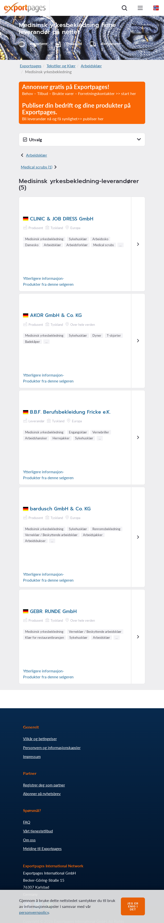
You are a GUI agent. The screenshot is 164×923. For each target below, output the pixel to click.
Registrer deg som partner (44, 785)
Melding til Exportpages (42, 848)
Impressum (32, 756)
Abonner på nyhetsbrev (42, 793)
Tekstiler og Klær (61, 65)
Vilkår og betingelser (40, 738)
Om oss (29, 840)
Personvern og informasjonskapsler (52, 747)
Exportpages (30, 65)
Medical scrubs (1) (36, 167)
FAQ (26, 822)
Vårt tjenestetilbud (38, 831)
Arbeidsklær (91, 65)
